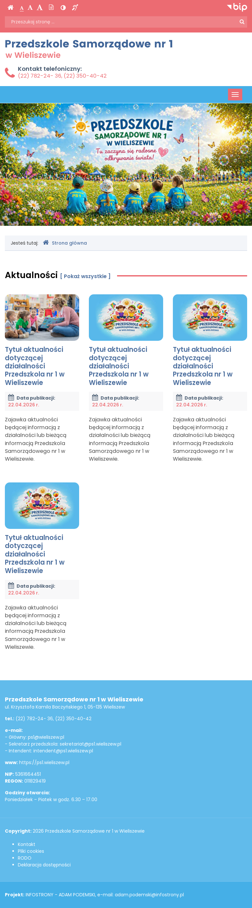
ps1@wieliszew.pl (46, 737)
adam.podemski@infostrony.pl (149, 894)
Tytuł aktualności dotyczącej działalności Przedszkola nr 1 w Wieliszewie (42, 340)
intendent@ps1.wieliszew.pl (63, 751)
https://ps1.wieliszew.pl (44, 762)
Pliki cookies (31, 851)
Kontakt (26, 844)
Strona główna (65, 242)
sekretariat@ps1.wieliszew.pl (90, 744)
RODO (24, 858)
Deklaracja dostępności (44, 865)
